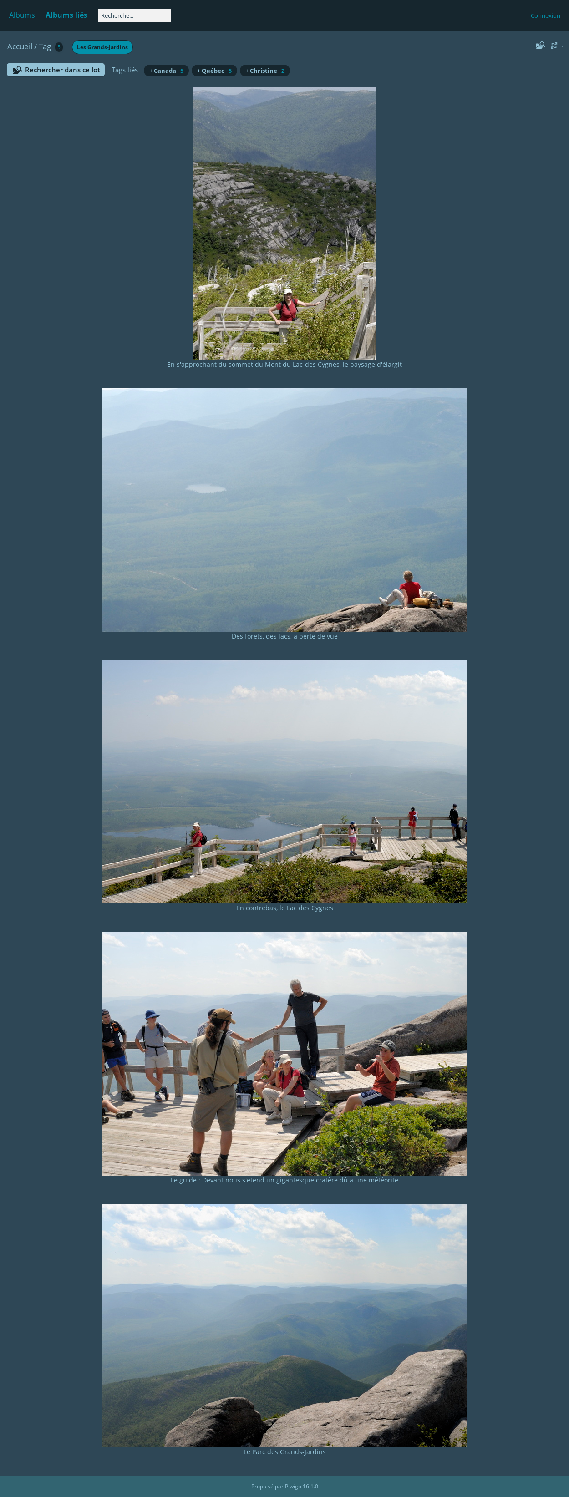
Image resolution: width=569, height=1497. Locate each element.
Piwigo (293, 1486)
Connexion (545, 15)
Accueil (19, 46)
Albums (22, 15)
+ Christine (264, 70)
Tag (45, 46)
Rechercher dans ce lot (62, 69)
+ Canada (166, 70)
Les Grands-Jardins (102, 47)
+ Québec (214, 70)
